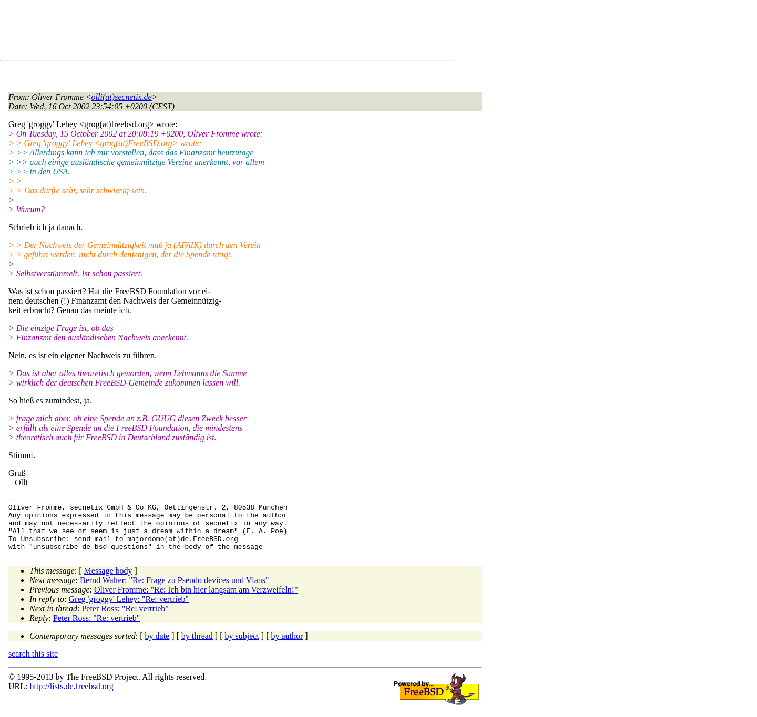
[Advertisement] (199, 32)
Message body (108, 581)
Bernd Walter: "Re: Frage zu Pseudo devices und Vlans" (174, 591)
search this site (33, 664)
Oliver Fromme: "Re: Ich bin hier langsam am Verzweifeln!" (196, 600)
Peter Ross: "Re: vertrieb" (124, 619)
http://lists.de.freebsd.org (71, 697)
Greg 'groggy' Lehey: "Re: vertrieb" (129, 610)
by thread (197, 646)
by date (157, 646)
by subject (242, 646)
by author (287, 646)
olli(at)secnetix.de (121, 96)
